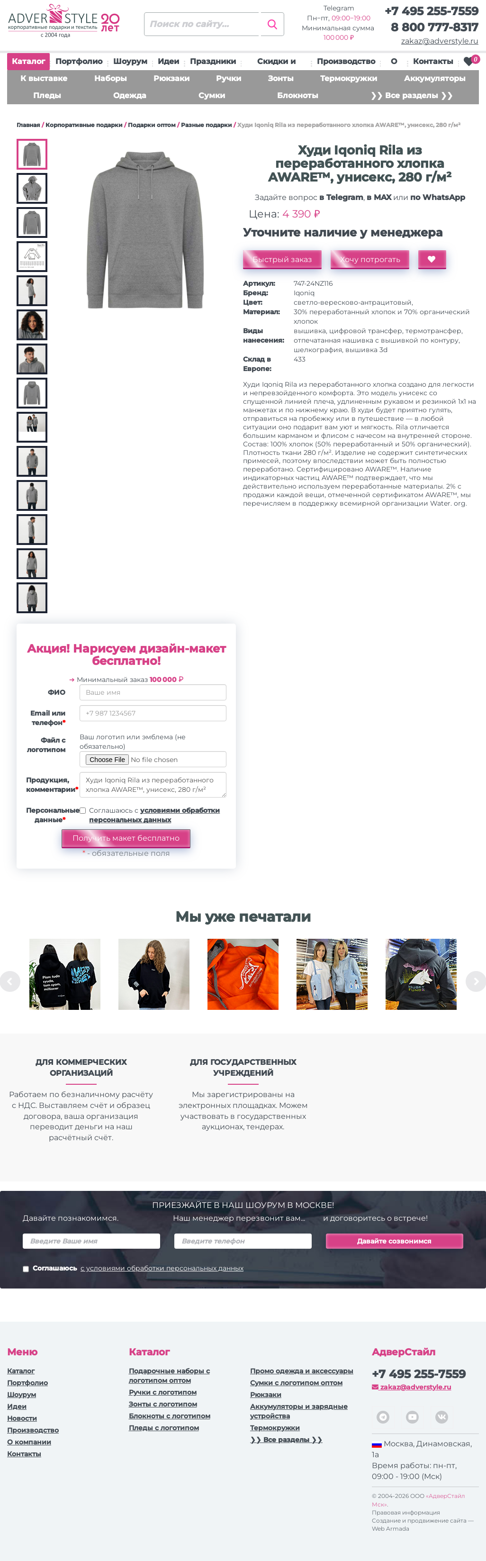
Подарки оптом (152, 124)
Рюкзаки (171, 78)
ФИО (56, 692)
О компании (29, 1442)
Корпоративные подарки (84, 124)
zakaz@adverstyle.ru (439, 40)
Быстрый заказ (282, 259)
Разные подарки (206, 124)
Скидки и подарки (276, 63)
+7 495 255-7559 (431, 11)
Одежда (129, 95)
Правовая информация (406, 1512)
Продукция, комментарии (49, 785)
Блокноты (297, 95)
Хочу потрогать (370, 259)
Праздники (213, 61)
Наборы (110, 78)
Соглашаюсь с (154, 815)
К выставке (43, 78)
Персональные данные (49, 815)
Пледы (47, 95)
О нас (394, 63)
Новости (22, 1418)
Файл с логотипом (46, 745)
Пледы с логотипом (164, 1428)
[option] (64, 981)
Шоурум (130, 61)
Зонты (281, 78)
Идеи (168, 61)
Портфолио (78, 61)
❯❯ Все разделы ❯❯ (411, 95)
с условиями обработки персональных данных (162, 1268)
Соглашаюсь (133, 1269)
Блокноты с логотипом (169, 1416)
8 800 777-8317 (434, 27)
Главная (28, 124)
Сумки (211, 95)
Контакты (433, 61)
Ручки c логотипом (163, 1392)
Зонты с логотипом (163, 1404)
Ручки (228, 78)
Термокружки (348, 78)
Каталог (28, 63)
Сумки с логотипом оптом (296, 1383)
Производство (346, 61)
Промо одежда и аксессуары (301, 1371)
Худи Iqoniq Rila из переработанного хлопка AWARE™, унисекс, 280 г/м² (153, 785)
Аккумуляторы (435, 78)
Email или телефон (47, 718)
